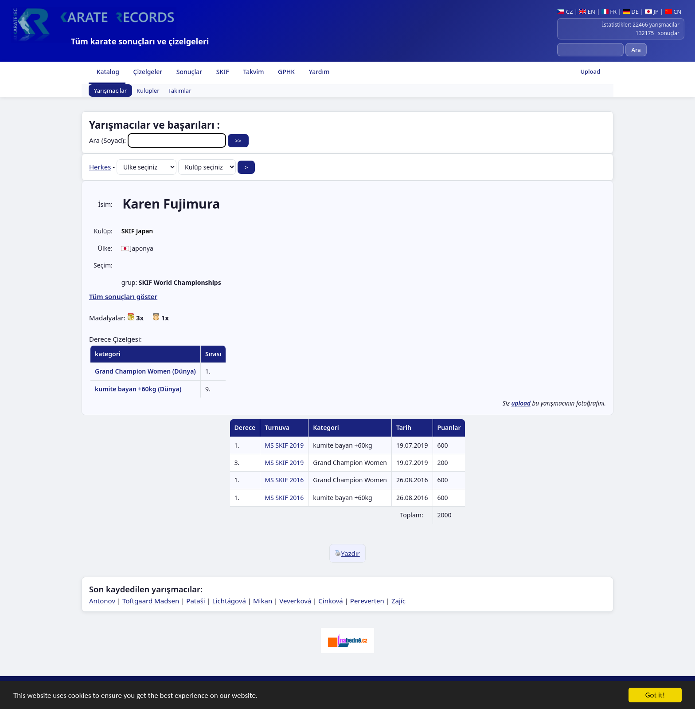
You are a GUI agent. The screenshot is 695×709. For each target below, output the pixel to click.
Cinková (330, 600)
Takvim (253, 71)
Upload (590, 71)
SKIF (222, 71)
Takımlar (179, 91)
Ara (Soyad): (158, 140)
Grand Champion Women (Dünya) (145, 371)
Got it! (655, 696)
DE (631, 12)
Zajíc (398, 600)
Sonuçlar (188, 71)
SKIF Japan (137, 231)
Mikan (262, 600)
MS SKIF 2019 (284, 445)
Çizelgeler (147, 71)
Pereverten (367, 600)
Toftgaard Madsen (150, 600)
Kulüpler (148, 91)
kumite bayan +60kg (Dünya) (138, 389)
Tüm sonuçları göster (123, 296)
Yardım (318, 71)
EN (587, 12)
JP (652, 12)
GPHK (285, 71)
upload (520, 403)
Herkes (100, 166)
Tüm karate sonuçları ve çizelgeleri (140, 41)
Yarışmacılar (110, 91)
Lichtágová (229, 600)
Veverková (295, 600)
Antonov (102, 600)
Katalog (107, 71)
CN (673, 12)
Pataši (195, 600)
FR (609, 12)
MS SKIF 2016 (284, 480)
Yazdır (347, 553)
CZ (565, 12)
